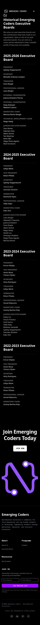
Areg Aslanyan (9, 105)
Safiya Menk (8, 168)
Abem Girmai (8, 133)
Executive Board (7, 549)
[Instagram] (12, 616)
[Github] (28, 616)
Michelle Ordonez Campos (14, 77)
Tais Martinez (8, 136)
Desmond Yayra (9, 196)
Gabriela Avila (8, 131)
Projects (24, 545)
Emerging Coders (15, 514)
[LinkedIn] (17, 616)
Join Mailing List (20, 586)
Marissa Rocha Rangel (12, 114)
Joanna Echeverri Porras (13, 98)
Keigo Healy (8, 121)
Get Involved (6, 561)
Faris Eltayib (8, 84)
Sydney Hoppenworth (12, 70)
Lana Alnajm (8, 91)
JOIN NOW (20, 448)
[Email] (23, 616)
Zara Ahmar (8, 128)
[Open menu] (34, 11)
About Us (5, 545)
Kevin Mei (7, 138)
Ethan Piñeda (8, 175)
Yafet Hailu (7, 203)
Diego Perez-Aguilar (11, 141)
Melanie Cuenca (9, 107)
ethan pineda (29, 611)
